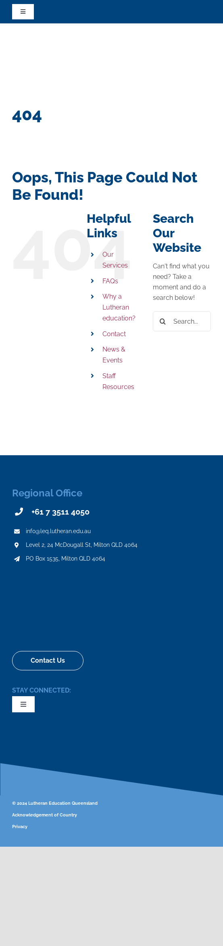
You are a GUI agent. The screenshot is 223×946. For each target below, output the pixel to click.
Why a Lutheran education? (118, 307)
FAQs (110, 281)
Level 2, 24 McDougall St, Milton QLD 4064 (82, 545)
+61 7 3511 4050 (60, 512)
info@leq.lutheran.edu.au (58, 531)
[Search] (163, 321)
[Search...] (182, 321)
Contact (114, 334)
